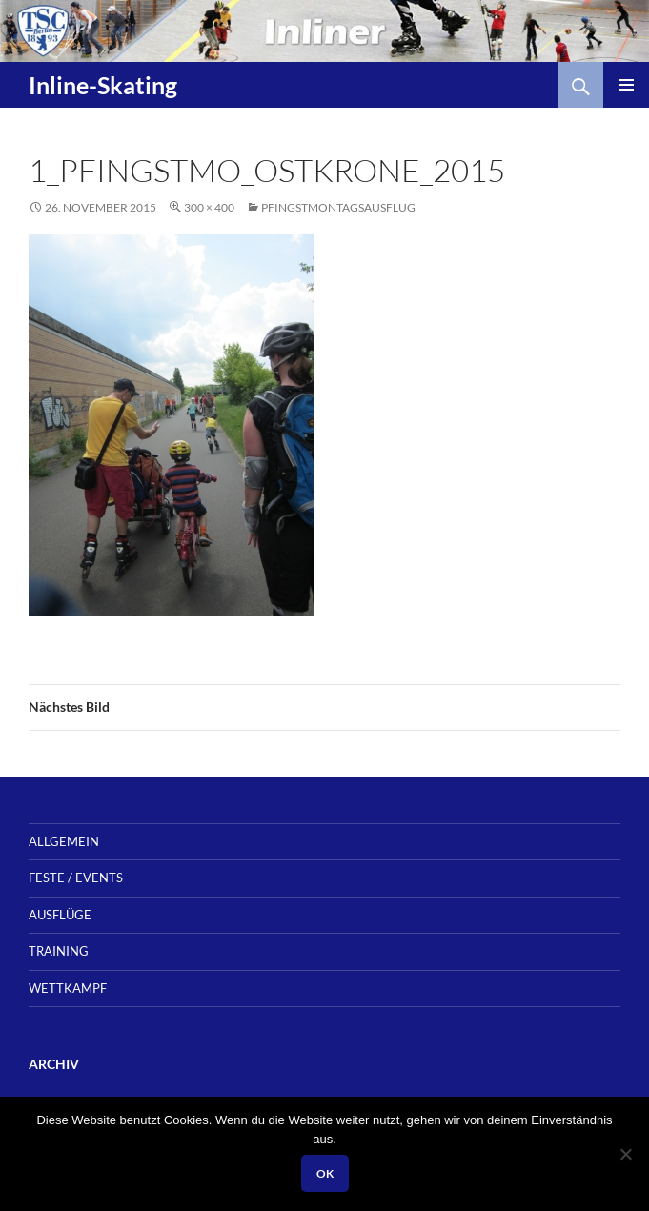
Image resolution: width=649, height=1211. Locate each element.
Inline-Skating (103, 85)
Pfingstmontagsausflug (338, 207)
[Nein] (625, 1153)
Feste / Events (76, 877)
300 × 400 (209, 207)
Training (59, 951)
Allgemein (64, 841)
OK (325, 1173)
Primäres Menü (626, 85)
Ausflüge (60, 914)
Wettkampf (68, 988)
